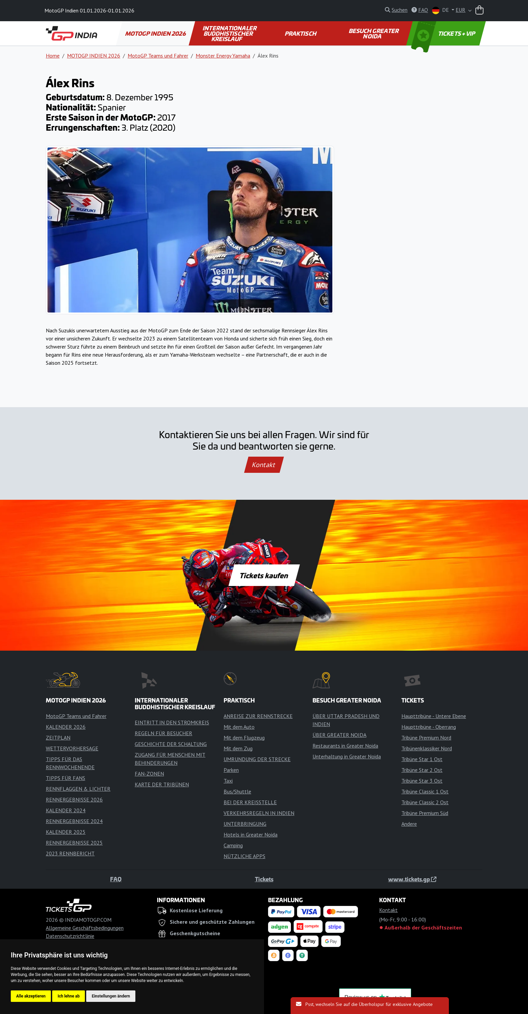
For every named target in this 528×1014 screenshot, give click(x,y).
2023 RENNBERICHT (70, 853)
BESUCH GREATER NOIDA (374, 33)
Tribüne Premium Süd (424, 813)
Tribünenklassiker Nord (426, 748)
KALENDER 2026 (66, 726)
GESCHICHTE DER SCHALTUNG (171, 744)
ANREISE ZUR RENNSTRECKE (258, 716)
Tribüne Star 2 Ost (421, 769)
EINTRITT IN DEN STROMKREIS (172, 722)
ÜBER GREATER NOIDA (339, 734)
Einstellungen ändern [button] (111, 996)
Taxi (228, 780)
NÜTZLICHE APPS (244, 856)
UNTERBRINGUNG (245, 823)
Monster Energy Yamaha (223, 55)
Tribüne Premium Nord (426, 737)
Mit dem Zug (238, 748)
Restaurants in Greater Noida (345, 745)
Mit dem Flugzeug (244, 737)
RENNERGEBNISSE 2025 (74, 842)
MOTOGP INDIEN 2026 (156, 33)
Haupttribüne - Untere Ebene (433, 716)
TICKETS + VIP (443, 33)
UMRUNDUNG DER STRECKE (257, 759)
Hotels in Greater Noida (250, 834)
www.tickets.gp (412, 879)
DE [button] (441, 10)
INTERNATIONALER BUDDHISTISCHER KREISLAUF (230, 33)
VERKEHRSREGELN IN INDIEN (259, 813)
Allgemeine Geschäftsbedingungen (85, 927)
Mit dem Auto (239, 726)
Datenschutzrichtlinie (70, 936)
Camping (233, 845)
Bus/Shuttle (237, 791)
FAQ (116, 879)
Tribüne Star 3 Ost (421, 780)
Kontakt (264, 464)
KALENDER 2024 (66, 810)
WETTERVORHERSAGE (72, 748)
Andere (409, 823)
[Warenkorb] (479, 10)
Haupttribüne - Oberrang (428, 726)
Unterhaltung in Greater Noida (346, 756)
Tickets (264, 879)
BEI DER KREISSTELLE (250, 802)
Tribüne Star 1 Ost (421, 759)
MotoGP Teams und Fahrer (158, 55)
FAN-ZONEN (149, 773)
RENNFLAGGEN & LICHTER (78, 788)
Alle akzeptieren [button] (30, 996)
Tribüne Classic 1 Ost (425, 791)
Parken (231, 769)
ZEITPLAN (58, 737)
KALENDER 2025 (66, 831)
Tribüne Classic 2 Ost (425, 802)
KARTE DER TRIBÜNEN (162, 784)
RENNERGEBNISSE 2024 (74, 821)
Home (53, 55)
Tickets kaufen (264, 575)
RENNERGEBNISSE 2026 (74, 799)
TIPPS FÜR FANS (65, 778)
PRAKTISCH (301, 33)
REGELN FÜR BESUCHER (163, 733)
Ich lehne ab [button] (68, 996)
